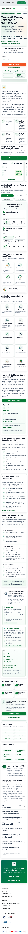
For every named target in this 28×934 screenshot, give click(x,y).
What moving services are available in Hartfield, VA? (14, 812)
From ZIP (4, 56)
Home (2, 13)
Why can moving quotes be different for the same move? (14, 829)
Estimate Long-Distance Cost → (13, 651)
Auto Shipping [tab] (7, 199)
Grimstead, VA (19, 744)
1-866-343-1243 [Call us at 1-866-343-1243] (8, 2)
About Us (5, 894)
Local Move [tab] (7, 195)
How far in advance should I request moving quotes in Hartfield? (14, 823)
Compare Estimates (14, 723)
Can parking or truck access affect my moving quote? (14, 847)
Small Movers (20, 760)
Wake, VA (6, 735)
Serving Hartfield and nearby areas (9, 41)
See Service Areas (15, 43)
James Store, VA (19, 741)
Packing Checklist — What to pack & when (15, 498)
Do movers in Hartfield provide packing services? (14, 853)
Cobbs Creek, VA (20, 738)
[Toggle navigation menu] (26, 8)
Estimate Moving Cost (14, 67)
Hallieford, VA (7, 744)
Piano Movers (20, 764)
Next (22, 253)
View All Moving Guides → (9, 515)
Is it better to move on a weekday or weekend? (14, 834)
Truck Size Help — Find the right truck (15, 501)
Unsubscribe (6, 914)
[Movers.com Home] (8, 8)
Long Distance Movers (21, 756)
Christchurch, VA (7, 738)
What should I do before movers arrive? (14, 859)
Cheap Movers (8, 764)
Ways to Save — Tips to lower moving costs (15, 504)
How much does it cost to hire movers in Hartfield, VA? (14, 786)
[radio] (6, 223)
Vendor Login (6, 911)
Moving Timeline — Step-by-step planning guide (14, 494)
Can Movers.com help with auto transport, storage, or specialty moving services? (14, 841)
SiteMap (4, 906)
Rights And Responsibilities (11, 909)
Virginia (19, 13)
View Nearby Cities (5, 43)
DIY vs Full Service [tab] (21, 199)
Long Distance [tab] (20, 195)
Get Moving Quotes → (14, 64)
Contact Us (5, 896)
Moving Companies (10, 13)
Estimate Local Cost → (10, 628)
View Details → (12, 179)
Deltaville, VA (7, 741)
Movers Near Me (7, 901)
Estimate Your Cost (14, 406)
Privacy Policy (6, 899)
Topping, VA (18, 735)
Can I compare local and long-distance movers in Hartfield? (14, 817)
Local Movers (7, 755)
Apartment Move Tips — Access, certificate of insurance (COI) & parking (15, 508)
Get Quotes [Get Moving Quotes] (21, 2)
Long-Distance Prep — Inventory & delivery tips (14, 512)
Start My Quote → (14, 719)
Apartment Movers (7, 760)
